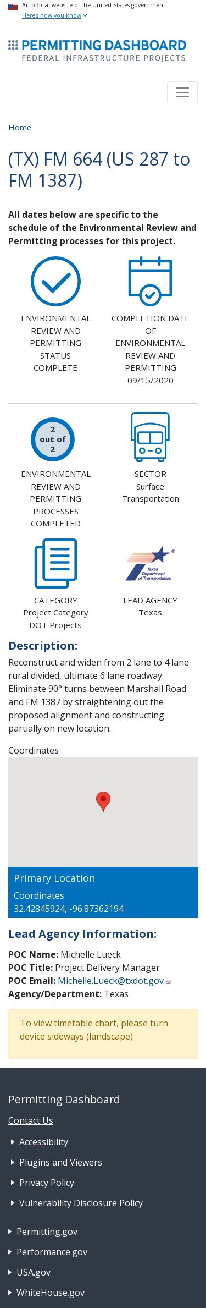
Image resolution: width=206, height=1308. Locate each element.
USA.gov (33, 1272)
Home (19, 127)
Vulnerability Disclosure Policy (81, 1203)
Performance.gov (51, 1252)
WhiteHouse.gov (50, 1293)
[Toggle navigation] (182, 92)
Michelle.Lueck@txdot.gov (114, 981)
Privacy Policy (46, 1183)
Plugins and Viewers (60, 1162)
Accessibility (43, 1142)
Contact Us (30, 1120)
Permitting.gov (46, 1231)
